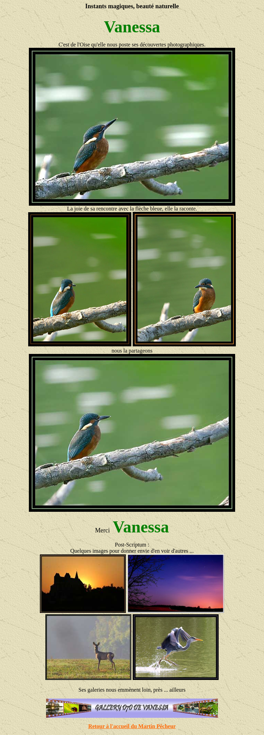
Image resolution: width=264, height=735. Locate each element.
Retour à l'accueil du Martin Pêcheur (132, 726)
